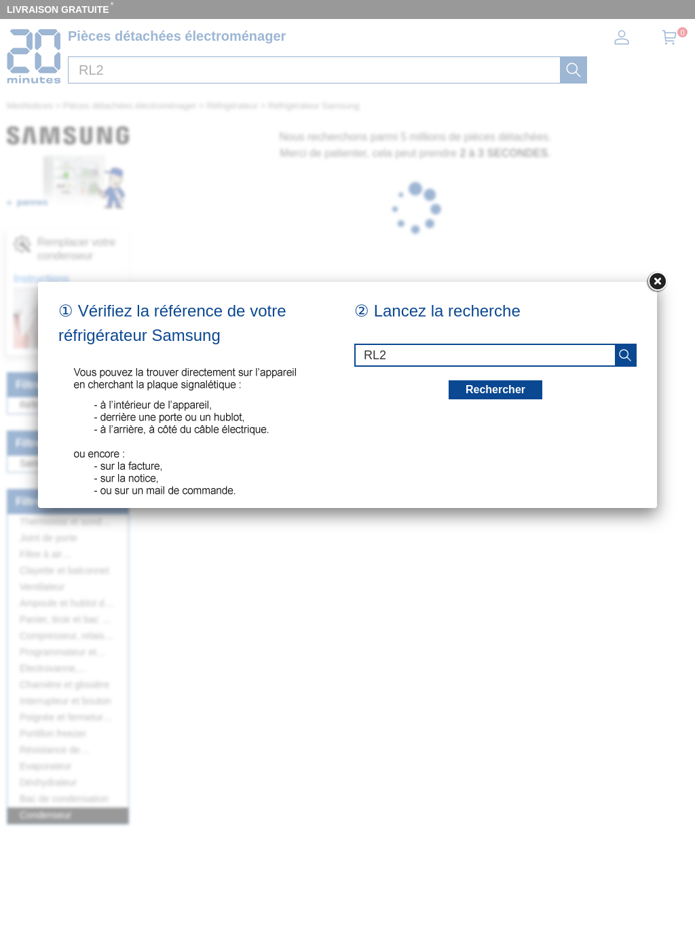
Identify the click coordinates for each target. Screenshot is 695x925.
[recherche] (625, 355)
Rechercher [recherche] (495, 389)
